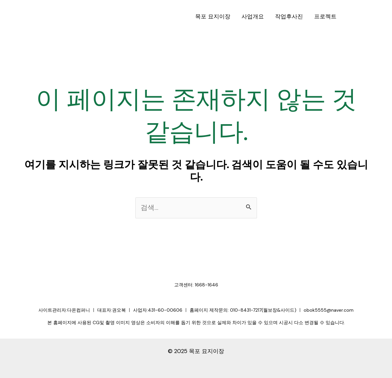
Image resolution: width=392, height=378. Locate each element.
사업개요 (253, 16)
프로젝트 (325, 16)
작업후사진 (289, 16)
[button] (367, 16)
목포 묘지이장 (212, 16)
